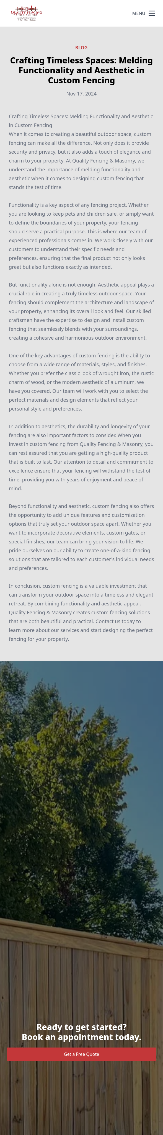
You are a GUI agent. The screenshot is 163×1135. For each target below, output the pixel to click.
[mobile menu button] (152, 13)
